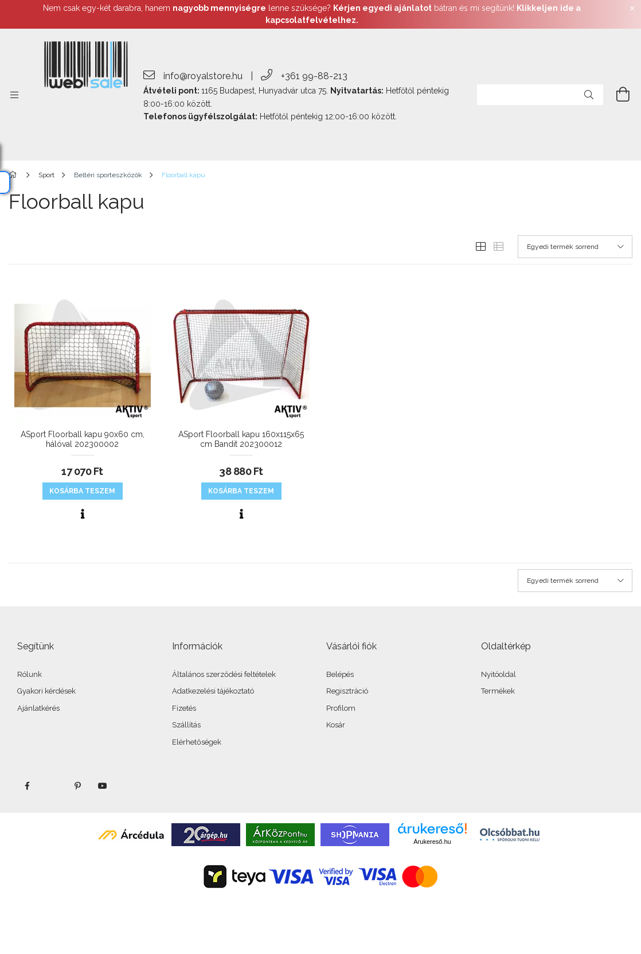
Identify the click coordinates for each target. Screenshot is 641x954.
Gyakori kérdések (46, 691)
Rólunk (29, 674)
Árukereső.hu (432, 841)
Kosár (335, 725)
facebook (27, 786)
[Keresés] (588, 94)
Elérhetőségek (196, 742)
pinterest (77, 786)
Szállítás (186, 725)
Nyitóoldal (498, 674)
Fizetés (184, 708)
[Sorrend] (575, 246)
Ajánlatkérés (38, 708)
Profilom (340, 708)
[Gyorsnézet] (82, 514)
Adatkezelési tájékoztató (213, 691)
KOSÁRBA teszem (82, 491)
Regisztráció (347, 691)
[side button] (14, 94)
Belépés (340, 674)
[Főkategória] (15, 175)
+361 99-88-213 (314, 76)
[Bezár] (632, 8)
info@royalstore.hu (203, 76)
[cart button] (616, 94)
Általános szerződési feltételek (224, 674)
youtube (102, 786)
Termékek (498, 691)
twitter (52, 786)
